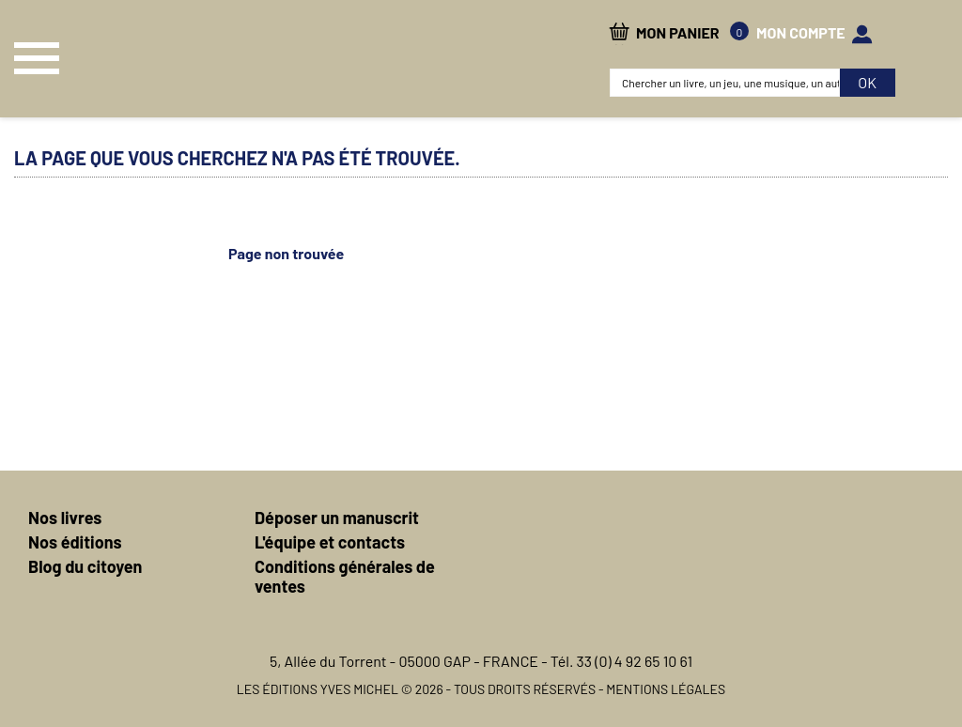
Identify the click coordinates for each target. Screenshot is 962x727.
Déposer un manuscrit (337, 517)
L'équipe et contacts (330, 542)
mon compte (801, 32)
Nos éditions (75, 542)
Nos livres (64, 517)
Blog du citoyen (85, 566)
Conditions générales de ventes (345, 576)
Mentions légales (665, 689)
